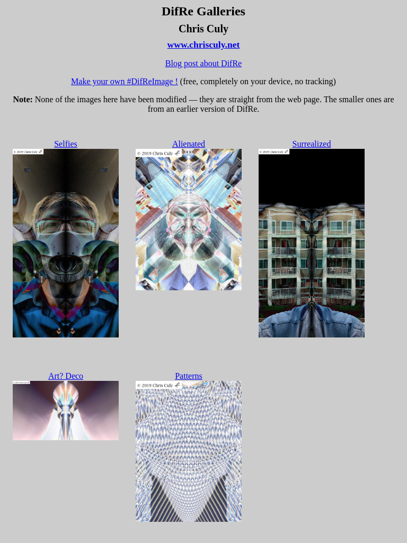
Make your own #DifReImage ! (124, 81)
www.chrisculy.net (203, 44)
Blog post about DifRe (203, 63)
